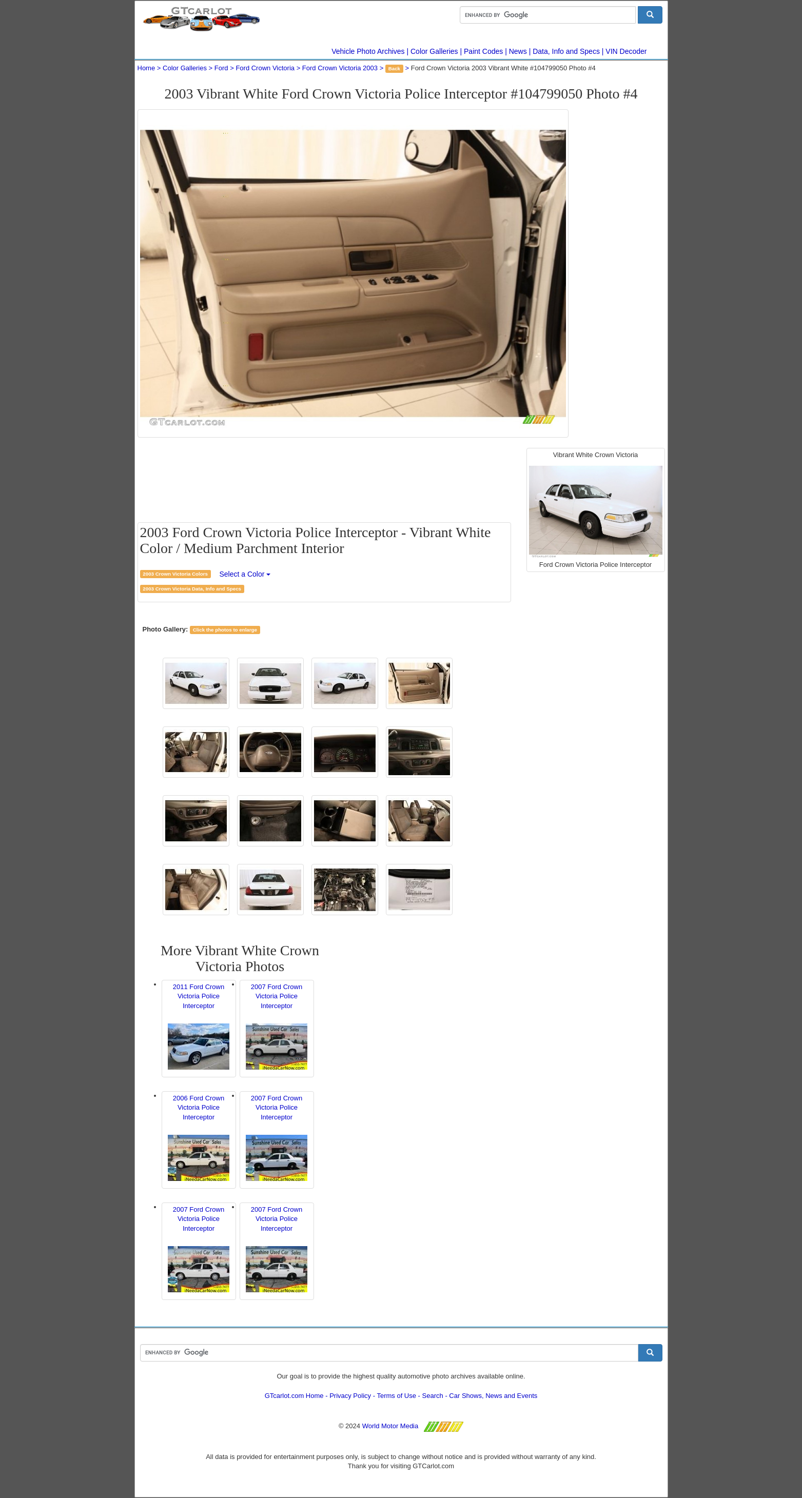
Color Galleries (434, 51)
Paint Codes (483, 51)
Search (432, 1396)
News (518, 51)
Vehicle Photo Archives (367, 51)
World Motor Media (390, 1426)
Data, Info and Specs (566, 51)
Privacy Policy (350, 1396)
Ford (221, 68)
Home (146, 68)
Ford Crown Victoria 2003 (340, 68)
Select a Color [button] (244, 574)
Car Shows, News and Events (493, 1396)
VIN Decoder (626, 51)
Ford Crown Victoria (265, 68)
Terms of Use (396, 1396)
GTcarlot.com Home (294, 1396)
